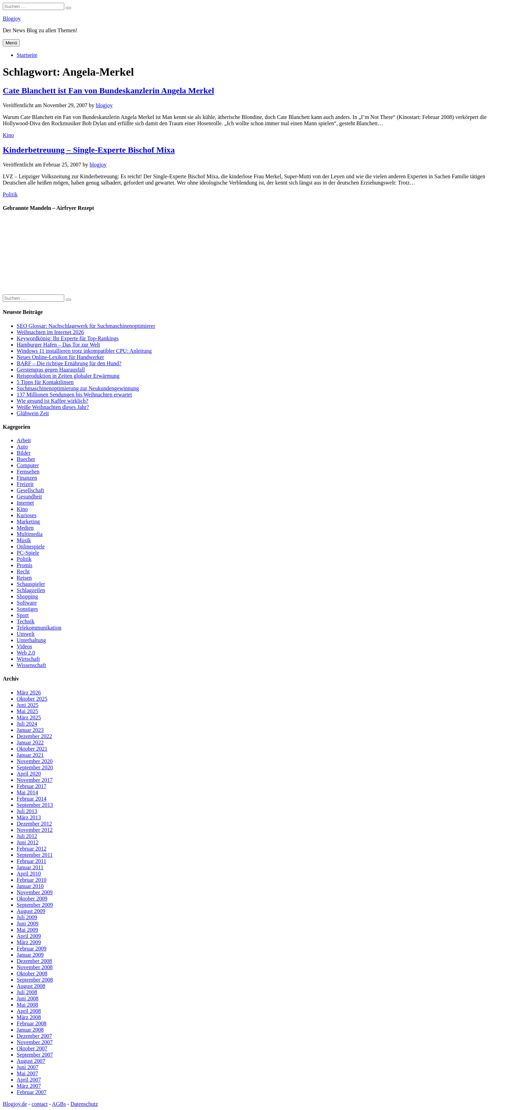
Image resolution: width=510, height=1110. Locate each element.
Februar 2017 (32, 786)
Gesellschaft (30, 490)
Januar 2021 (30, 755)
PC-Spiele (28, 553)
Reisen (24, 578)
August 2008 (31, 986)
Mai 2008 (27, 1005)
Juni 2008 (28, 998)
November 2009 (35, 892)
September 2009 (35, 905)
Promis (24, 565)
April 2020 (29, 774)
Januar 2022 (30, 742)
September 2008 (35, 980)
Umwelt (26, 634)
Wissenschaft (31, 665)
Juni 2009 (28, 924)
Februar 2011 (31, 861)
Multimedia (30, 534)
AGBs (59, 1104)
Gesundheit (29, 497)
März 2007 (29, 1086)
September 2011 (35, 855)
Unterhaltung (31, 640)
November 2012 (35, 830)
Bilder (24, 453)
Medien (25, 528)
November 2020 (35, 761)
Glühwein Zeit (33, 413)
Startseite (27, 55)
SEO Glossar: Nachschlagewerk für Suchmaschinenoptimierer (86, 326)
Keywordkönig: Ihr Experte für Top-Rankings (68, 338)
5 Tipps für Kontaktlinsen (45, 382)
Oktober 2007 (32, 1048)
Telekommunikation (39, 628)
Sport (23, 615)
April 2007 (29, 1080)
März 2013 (29, 817)
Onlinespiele (31, 546)
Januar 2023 (30, 730)
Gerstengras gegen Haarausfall (51, 370)
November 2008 (35, 967)
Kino (8, 135)
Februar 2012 (32, 849)
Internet (25, 503)
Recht (23, 571)
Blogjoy (12, 19)
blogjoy (104, 105)
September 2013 (35, 805)
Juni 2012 (28, 842)
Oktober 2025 (32, 699)
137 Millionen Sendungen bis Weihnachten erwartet (74, 395)
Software (27, 603)
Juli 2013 (27, 811)
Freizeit (25, 484)
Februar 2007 (32, 1092)
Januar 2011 (30, 867)
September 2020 (35, 767)
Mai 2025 (27, 711)
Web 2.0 (26, 653)
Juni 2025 (28, 705)
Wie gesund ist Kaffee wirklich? (52, 401)
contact (40, 1104)
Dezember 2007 (34, 1036)
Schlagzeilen (31, 590)
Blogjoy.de (15, 1104)
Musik (24, 540)
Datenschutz (84, 1104)
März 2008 (29, 1017)
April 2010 (29, 874)
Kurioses (26, 515)
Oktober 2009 (32, 899)
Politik (10, 194)
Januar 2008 (30, 1030)
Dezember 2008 (34, 961)
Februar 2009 (32, 948)
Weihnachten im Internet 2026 (50, 332)
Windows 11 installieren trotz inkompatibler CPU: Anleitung (84, 351)
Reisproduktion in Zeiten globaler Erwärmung (68, 376)
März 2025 (29, 717)
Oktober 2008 (32, 973)
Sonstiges (27, 609)
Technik (25, 621)
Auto (22, 447)
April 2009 (29, 936)
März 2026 (29, 692)
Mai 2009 (27, 930)
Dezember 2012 (34, 824)
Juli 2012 (27, 836)
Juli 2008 (27, 992)
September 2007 (35, 1055)
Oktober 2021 (32, 749)
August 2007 (31, 1061)
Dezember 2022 (34, 736)
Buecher (26, 459)
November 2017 (35, 780)
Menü (11, 42)
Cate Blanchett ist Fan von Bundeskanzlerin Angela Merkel (108, 90)
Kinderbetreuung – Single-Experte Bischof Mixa (89, 149)
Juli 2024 (27, 724)
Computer (28, 465)
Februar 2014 (32, 799)
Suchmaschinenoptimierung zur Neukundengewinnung (78, 388)
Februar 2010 (32, 880)
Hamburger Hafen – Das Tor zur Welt (58, 345)
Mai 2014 (27, 792)
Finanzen (27, 478)
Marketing (28, 521)
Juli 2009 (27, 917)
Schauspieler (31, 584)
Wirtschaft (28, 659)
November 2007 (35, 1042)
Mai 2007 (27, 1073)
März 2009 (29, 942)
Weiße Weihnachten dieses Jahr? (53, 407)
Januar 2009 (30, 955)
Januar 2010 (30, 886)
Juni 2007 (28, 1067)
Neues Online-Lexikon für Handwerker (60, 357)
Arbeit (24, 440)
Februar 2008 (32, 1023)
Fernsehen (28, 472)
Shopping (27, 596)
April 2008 (29, 1011)
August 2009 (31, 911)
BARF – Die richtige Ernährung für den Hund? (69, 363)
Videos (24, 646)
